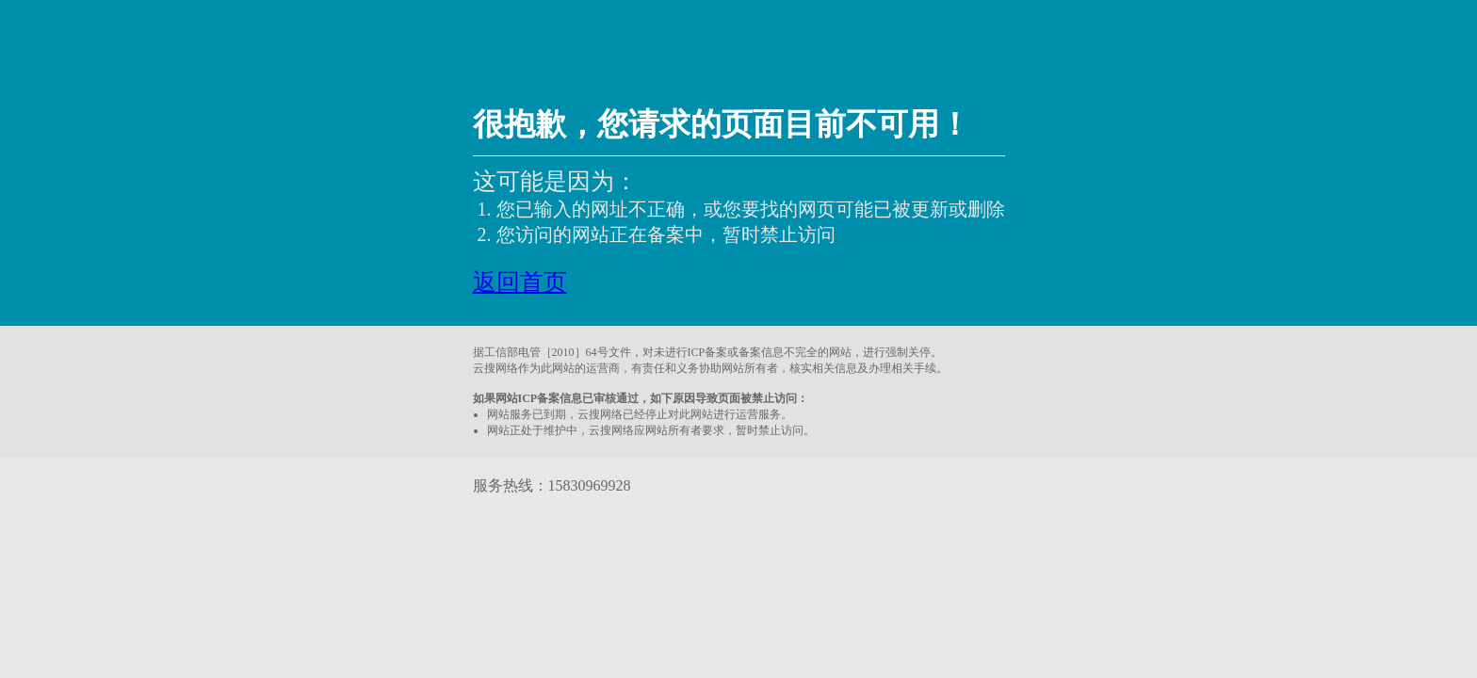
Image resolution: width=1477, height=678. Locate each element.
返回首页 (520, 282)
